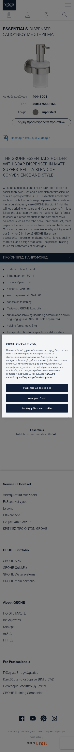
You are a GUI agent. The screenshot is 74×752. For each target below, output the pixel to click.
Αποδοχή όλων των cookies (37, 408)
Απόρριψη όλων (37, 398)
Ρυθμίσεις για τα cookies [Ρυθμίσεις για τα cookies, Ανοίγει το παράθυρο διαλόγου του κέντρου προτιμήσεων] (37, 387)
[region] (37, 376)
